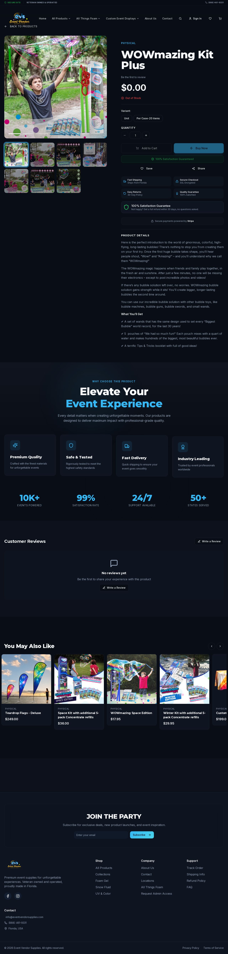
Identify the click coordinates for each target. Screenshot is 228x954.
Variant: (126, 110)
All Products (61, 18)
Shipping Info (196, 874)
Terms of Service (213, 947)
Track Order (195, 868)
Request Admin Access (156, 893)
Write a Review (209, 541)
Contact (167, 18)
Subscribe (142, 834)
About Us (151, 18)
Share (198, 168)
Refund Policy (196, 880)
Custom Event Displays (122, 18)
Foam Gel (101, 880)
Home (42, 18)
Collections (102, 874)
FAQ (189, 887)
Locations (147, 880)
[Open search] (180, 18)
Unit (126, 118)
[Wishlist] (210, 18)
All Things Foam (88, 18)
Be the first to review (133, 77)
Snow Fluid (103, 887)
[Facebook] (7, 896)
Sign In (195, 18)
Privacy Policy (191, 947)
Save (146, 168)
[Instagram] (17, 896)
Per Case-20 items (148, 118)
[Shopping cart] (220, 18)
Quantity (128, 127)
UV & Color (103, 893)
